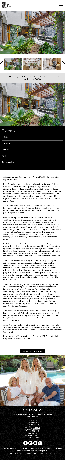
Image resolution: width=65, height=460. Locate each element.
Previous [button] (1, 63)
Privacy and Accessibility (19, 453)
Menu (61, 4)
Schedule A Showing (32, 351)
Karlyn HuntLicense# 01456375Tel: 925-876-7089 (32, 436)
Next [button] (63, 63)
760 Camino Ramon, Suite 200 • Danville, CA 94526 (32, 414)
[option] (13, 63)
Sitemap (33, 453)
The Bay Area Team (6, 5)
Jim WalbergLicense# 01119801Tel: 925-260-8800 (32, 422)
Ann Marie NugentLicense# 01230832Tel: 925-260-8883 (32, 429)
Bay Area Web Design (46, 453)
